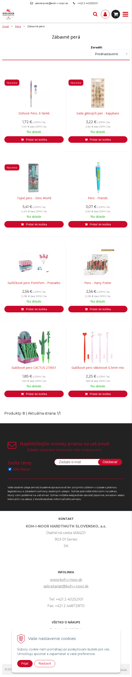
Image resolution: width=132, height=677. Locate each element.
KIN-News (21, 469)
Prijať (24, 663)
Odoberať (110, 462)
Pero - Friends (98, 198)
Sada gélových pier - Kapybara (98, 113)
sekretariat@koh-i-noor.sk (51, 3)
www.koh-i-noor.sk (66, 580)
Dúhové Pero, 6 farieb (34, 113)
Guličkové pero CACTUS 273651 (34, 367)
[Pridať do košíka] (34, 139)
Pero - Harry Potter (97, 283)
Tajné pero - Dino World (34, 198)
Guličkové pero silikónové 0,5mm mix (98, 367)
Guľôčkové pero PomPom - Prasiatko (34, 283)
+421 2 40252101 (87, 3)
